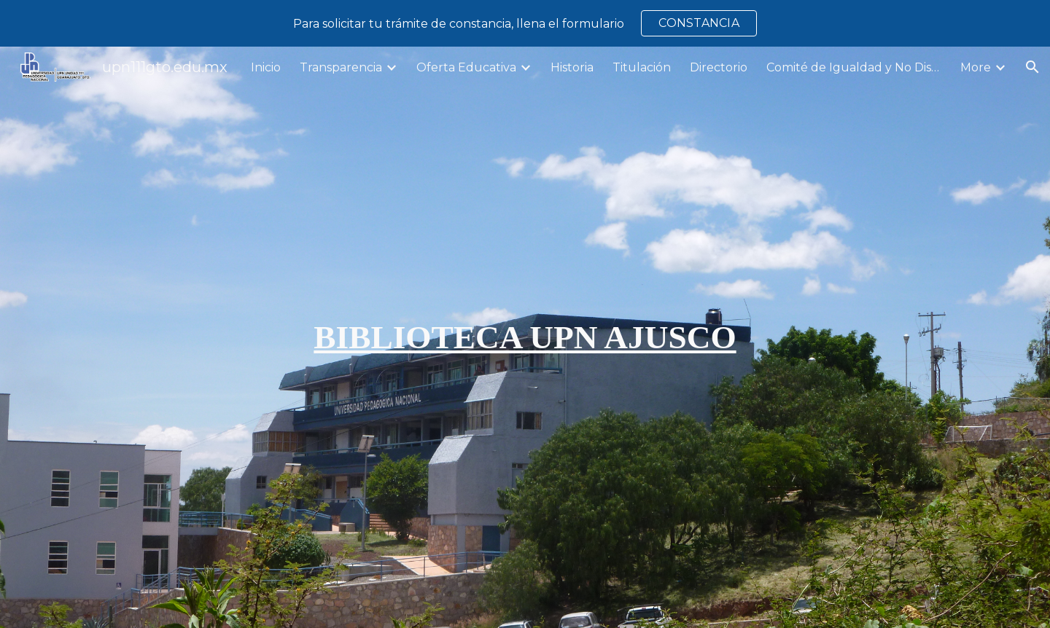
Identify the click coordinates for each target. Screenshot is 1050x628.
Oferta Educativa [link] (466, 67)
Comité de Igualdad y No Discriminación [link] (853, 67)
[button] (1032, 67)
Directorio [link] (718, 67)
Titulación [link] (641, 67)
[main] (525, 337)
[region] (525, 23)
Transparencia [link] (341, 67)
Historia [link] (572, 67)
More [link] (975, 67)
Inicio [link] (266, 67)
